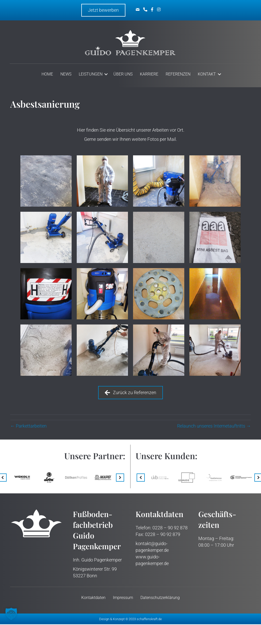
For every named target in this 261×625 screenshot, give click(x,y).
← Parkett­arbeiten (28, 427)
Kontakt (207, 74)
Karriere (149, 74)
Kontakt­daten (93, 598)
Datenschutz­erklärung (160, 598)
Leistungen (90, 74)
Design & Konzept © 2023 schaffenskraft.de (130, 620)
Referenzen (178, 74)
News (65, 74)
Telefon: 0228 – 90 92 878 (162, 528)
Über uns (123, 74)
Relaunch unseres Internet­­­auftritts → (214, 427)
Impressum (123, 598)
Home (47, 74)
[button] (106, 74)
